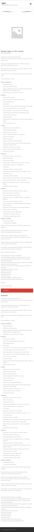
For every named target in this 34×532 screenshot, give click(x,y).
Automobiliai (9, 285)
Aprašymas (6, 290)
